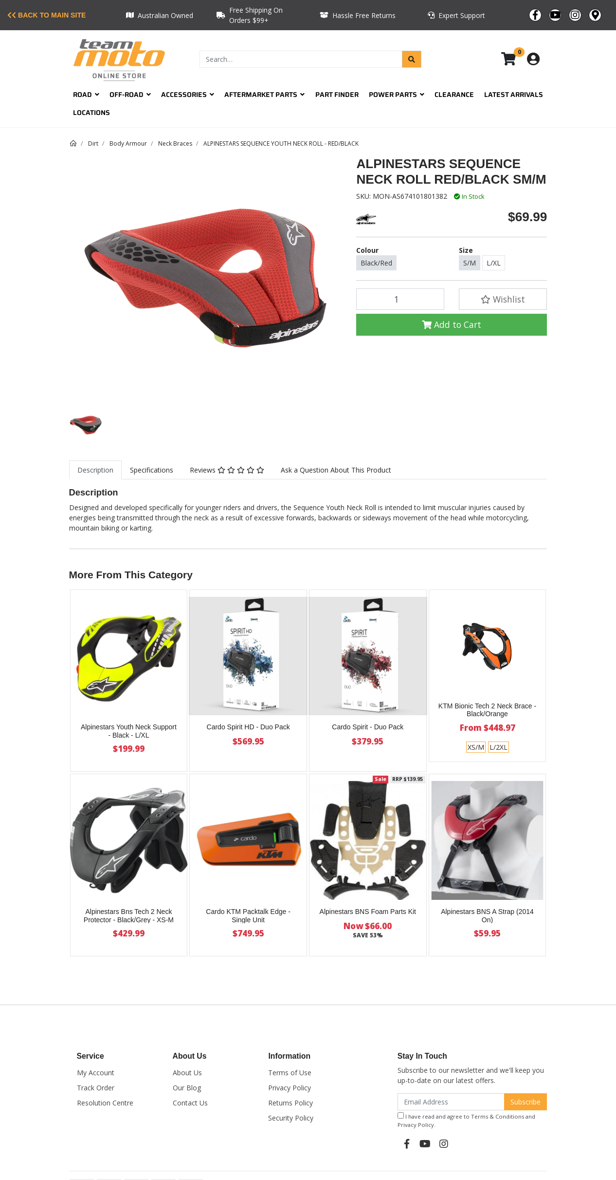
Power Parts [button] (396, 94)
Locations (91, 112)
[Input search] (300, 59)
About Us (187, 1072)
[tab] (95, 469)
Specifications (151, 470)
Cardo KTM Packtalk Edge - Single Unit (248, 916)
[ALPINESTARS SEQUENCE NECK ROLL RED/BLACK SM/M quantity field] (400, 299)
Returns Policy (290, 1102)
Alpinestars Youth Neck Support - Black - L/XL (129, 731)
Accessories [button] (187, 94)
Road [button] (86, 94)
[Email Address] (451, 1101)
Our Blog (187, 1087)
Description (95, 470)
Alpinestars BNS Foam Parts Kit (368, 911)
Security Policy (290, 1118)
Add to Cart (451, 324)
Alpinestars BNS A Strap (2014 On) (487, 916)
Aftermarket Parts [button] (264, 94)
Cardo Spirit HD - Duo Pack (248, 727)
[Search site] (411, 59)
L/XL (494, 262)
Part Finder (337, 94)
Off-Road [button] (130, 94)
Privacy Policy (289, 1087)
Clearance (454, 94)
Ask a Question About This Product (336, 470)
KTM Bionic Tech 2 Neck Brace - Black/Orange (487, 710)
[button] (503, 299)
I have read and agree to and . (466, 1120)
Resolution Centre (105, 1102)
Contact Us (190, 1102)
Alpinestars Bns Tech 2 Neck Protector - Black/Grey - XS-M (129, 916)
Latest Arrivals (513, 94)
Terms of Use (289, 1072)
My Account (95, 1072)
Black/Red (376, 262)
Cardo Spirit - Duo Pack (367, 727)
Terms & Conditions (497, 1116)
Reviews (227, 470)
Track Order (95, 1087)
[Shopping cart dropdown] (516, 59)
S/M (469, 262)
